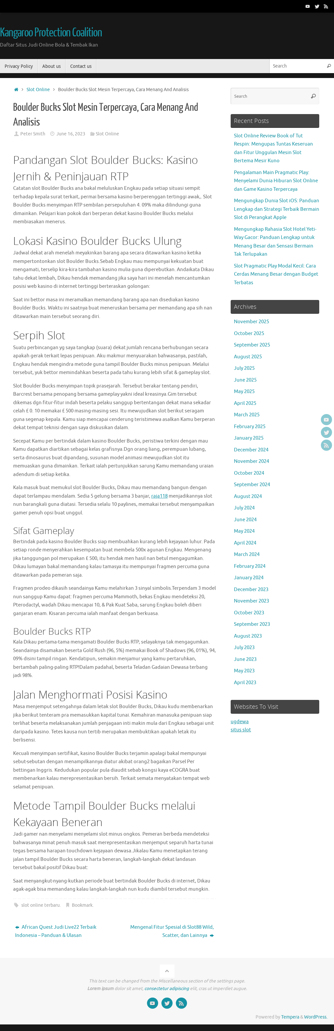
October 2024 (249, 473)
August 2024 (248, 496)
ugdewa (240, 722)
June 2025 (245, 380)
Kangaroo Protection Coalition (51, 32)
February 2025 (249, 427)
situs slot (241, 730)
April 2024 (245, 543)
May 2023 (244, 671)
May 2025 (244, 391)
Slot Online (38, 89)
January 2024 (248, 578)
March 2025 (247, 415)
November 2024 (251, 461)
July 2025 (244, 368)
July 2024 (244, 508)
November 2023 (251, 601)
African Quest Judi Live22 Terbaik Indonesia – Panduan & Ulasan (55, 931)
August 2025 (248, 357)
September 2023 (252, 624)
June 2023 (245, 659)
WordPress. (315, 1017)
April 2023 (245, 683)
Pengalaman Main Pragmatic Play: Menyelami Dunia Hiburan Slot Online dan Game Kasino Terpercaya (276, 180)
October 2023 (249, 613)
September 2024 (252, 485)
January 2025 (248, 438)
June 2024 (245, 520)
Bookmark (82, 905)
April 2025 (245, 403)
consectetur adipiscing (166, 988)
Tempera (290, 1017)
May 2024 (244, 531)
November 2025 (251, 322)
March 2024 (247, 554)
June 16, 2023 (70, 134)
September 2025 (252, 345)
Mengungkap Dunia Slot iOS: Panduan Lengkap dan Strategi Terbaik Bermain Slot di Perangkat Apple (276, 209)
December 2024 (251, 450)
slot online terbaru (40, 905)
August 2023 (248, 636)
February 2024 (249, 566)
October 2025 (249, 333)
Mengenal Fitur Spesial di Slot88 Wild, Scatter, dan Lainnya (172, 931)
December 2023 (251, 589)
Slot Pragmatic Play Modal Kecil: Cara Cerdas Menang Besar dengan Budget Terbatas (276, 274)
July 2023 (244, 647)
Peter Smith (32, 134)
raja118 (159, 496)
